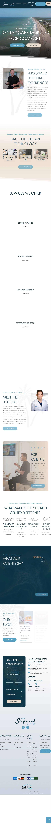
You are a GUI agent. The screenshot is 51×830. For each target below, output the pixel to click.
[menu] (48, 4)
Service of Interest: (10, 694)
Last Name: (18, 679)
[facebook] (23, 727)
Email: (16, 684)
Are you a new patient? (12, 689)
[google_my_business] (27, 727)
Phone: (8, 684)
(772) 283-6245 (15, 672)
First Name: (9, 679)
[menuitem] (5, 739)
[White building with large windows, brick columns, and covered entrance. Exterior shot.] (13, 340)
